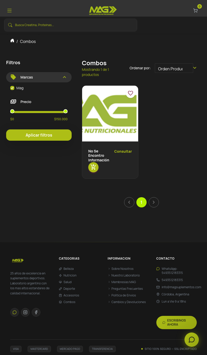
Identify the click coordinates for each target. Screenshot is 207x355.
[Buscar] (10, 25)
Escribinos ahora (174, 322)
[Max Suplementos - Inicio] (30, 261)
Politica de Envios (122, 295)
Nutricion (68, 275)
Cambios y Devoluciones (127, 302)
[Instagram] (25, 312)
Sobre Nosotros (121, 269)
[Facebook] (36, 312)
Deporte (67, 289)
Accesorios (69, 295)
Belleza (66, 269)
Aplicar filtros (39, 135)
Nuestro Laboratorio (124, 275)
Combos (67, 302)
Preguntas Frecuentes (125, 289)
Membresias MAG (122, 282)
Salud (65, 282)
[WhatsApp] (14, 312)
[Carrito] (195, 10)
